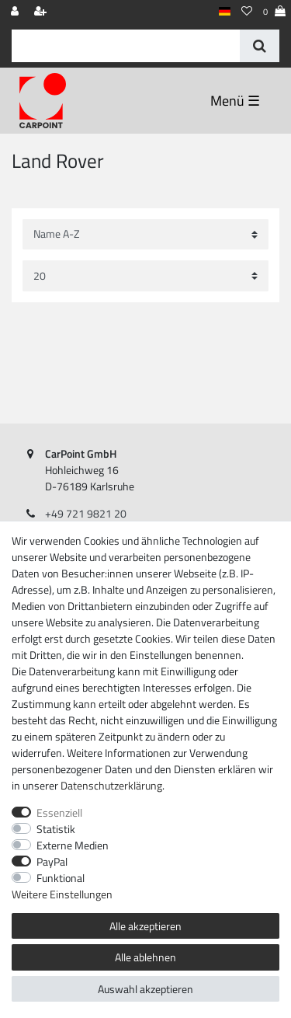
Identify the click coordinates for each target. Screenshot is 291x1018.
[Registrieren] (42, 12)
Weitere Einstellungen (62, 894)
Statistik (55, 829)
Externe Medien (72, 845)
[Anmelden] (16, 12)
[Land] (224, 12)
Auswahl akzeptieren (145, 989)
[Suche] (259, 46)
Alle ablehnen (145, 957)
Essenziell (59, 812)
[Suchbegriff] (126, 46)
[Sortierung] (145, 234)
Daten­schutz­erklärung (111, 785)
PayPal (52, 861)
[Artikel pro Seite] (145, 275)
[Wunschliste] (247, 12)
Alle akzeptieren (145, 926)
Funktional (60, 878)
